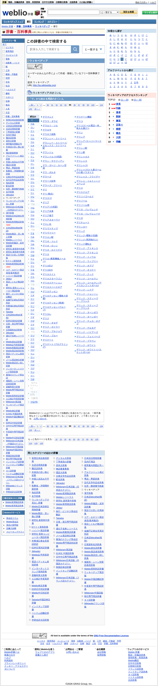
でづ (32, 336)
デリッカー (81, 227)
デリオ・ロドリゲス (52, 250)
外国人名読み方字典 (15, 162)
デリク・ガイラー (51, 327)
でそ (32, 175)
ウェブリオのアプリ (45, 652)
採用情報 (101, 655)
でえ (32, 135)
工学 (8, 70)
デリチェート (82, 222)
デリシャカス (82, 156)
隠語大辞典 (61, 472)
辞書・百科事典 (24, 26)
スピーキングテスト (15, 532)
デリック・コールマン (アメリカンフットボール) (89, 284)
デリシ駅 (80, 152)
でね (32, 208)
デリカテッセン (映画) (53, 303)
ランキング (39, 21)
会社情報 (101, 652)
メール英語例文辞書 (65, 535)
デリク (46, 318)
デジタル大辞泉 (63, 458)
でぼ (32, 361)
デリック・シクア (85, 290)
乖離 (118, 141)
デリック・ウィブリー (87, 261)
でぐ (32, 299)
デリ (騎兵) (48, 194)
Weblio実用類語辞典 (65, 493)
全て (5, 44)
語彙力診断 (11, 528)
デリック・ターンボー (87, 317)
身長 (118, 104)
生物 (8, 101)
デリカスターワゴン (52, 278)
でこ (32, 157)
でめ (32, 244)
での (32, 211)
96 (75, 105)
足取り (119, 124)
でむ (32, 241)
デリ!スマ (47, 198)
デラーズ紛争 (49, 181)
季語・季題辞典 (91, 479)
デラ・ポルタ (49, 172)
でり (32, 266)
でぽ (32, 379)
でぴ (32, 368)
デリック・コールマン (87, 278)
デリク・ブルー (50, 335)
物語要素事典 (62, 469)
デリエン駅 (48, 237)
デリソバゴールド (85, 196)
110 (30, 443)
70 (83, 439)
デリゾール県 (82, 205)
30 (65, 439)
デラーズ (47, 176)
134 (101, 105)
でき (32, 146)
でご (32, 306)
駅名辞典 (60, 479)
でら (32, 262)
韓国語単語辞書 (63, 567)
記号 (136, 82)
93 (61, 105)
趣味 (8, 93)
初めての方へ (141, 2)
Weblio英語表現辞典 (94, 551)
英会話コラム (12, 518)
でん (32, 288)
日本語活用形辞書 (93, 458)
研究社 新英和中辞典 (15, 249)
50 (74, 439)
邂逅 (118, 120)
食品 (8, 105)
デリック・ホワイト (86, 345)
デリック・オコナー (86, 270)
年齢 (118, 108)
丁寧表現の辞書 (63, 461)
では (32, 215)
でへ (32, 226)
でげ (32, 303)
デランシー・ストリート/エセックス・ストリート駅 (55, 145)
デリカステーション (52, 283)
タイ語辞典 (133, 674)
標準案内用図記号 (14, 144)
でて (32, 189)
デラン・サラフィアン (53, 161)
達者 (118, 112)
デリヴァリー (49, 233)
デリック (80, 231)
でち (32, 182)
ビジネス (10, 47)
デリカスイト (49, 274)
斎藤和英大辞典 (39, 575)
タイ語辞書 (89, 600)
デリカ (46, 254)
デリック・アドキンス (87, 252)
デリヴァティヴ (50, 228)
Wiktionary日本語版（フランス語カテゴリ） (15, 480)
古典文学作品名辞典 (65, 476)
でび (32, 350)
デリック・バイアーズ (87, 332)
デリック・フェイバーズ (88, 336)
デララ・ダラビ (50, 121)
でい (32, 127)
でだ (32, 328)
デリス (79, 188)
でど (32, 343)
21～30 (138, 99)
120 (36, 443)
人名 (8, 109)
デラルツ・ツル (50, 125)
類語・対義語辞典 (16, 2)
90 (48, 105)
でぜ (32, 321)
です (32, 168)
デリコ (79, 121)
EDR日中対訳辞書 (40, 589)
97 (79, 105)
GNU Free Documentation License (111, 635)
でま (32, 233)
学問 (8, 78)
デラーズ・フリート (52, 185)
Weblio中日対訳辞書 (15, 438)
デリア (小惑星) (50, 207)
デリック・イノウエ (86, 257)
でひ (32, 219)
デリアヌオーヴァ (51, 220)
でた (32, 179)
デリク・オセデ (50, 323)
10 (56, 439)
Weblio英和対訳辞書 (94, 569)
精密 (118, 129)
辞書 (4, 2)
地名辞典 (36, 492)
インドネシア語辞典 (138, 672)
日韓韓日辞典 (62, 2)
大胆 (118, 137)
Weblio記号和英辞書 (15, 345)
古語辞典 (73, 2)
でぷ (32, 372)
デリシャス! (82, 165)
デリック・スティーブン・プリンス (87, 306)
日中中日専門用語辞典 (67, 557)
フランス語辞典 (135, 669)
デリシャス (81, 161)
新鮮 (118, 116)
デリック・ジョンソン (87, 294)
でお (32, 138)
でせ (32, 171)
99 (88, 105)
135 (30, 109)
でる (32, 270)
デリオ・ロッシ (50, 245)
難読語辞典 (37, 468)
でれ (32, 273)
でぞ (32, 325)
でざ (32, 310)
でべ (32, 357)
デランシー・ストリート (54, 138)
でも (32, 248)
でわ (32, 281)
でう (32, 131)
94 (65, 105)
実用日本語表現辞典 (15, 120)
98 (83, 105)
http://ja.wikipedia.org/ (44, 85)
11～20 (124, 99)
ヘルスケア (11, 89)
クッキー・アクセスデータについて (16, 667)
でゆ (32, 255)
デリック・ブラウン (86, 341)
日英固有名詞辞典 (93, 544)
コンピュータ (12, 55)
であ (32, 124)
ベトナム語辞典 (135, 677)
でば (32, 346)
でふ (32, 222)
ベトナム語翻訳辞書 (15, 474)
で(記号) (34, 402)
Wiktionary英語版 (64, 549)
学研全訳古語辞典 (40, 620)
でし (32, 164)
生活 (8, 86)
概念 (118, 133)
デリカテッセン (50, 291)
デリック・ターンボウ (87, 312)
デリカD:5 (48, 270)
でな (32, 197)
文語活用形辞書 (39, 465)
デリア (46, 202)
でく (32, 149)
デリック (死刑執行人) (87, 239)
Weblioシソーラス (64, 497)
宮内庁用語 (89, 461)
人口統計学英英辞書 (15, 399)
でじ (32, 314)
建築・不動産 (12, 74)
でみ (32, 237)
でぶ (32, 354)
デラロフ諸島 (49, 134)
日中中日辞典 (48, 2)
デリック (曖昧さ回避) (87, 235)
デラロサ (47, 130)
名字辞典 (36, 496)
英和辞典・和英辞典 (138, 657)
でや (32, 252)
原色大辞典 (61, 465)
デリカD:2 (48, 265)
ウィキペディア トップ (13, 21)
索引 (29, 21)
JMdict (59, 508)
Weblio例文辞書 (39, 585)
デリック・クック (85, 274)
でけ (32, 153)
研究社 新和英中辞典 (66, 500)
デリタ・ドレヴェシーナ (88, 214)
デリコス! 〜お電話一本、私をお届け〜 (88, 126)
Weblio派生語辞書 (93, 548)
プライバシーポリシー (15, 663)
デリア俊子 (48, 215)
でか (32, 142)
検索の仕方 (9, 655)
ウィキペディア (42, 26)
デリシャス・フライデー (88, 176)
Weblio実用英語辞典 (65, 504)
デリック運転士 (84, 244)
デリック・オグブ (85, 265)
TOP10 (111, 99)
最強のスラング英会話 (67, 539)
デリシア (80, 137)
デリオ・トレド (50, 241)
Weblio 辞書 (7, 26)
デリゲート (48, 340)
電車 (8, 59)
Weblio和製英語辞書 (65, 532)
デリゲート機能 (84, 117)
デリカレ (47, 314)
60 (78, 439)
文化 (8, 82)
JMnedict (36, 551)
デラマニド (48, 117)
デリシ (79, 132)
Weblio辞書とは (11, 652)
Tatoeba (60, 518)
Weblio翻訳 (133, 660)
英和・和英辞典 (33, 2)
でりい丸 (47, 224)
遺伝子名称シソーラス (67, 528)
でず (32, 317)
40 (70, 439)
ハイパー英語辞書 (40, 530)
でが (32, 292)
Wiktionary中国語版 (93, 593)
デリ (45, 189)
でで (32, 339)
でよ (32, 259)
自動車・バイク (13, 63)
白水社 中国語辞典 (65, 553)
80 (87, 439)
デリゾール (81, 201)
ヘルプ (153, 2)
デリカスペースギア (52, 287)
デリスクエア (82, 192)
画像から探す (41, 655)
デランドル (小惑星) (52, 156)
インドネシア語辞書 (15, 462)
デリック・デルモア (86, 328)
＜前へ (32, 105)
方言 (8, 112)
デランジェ (48, 152)
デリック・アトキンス (87, 248)
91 (52, 105)
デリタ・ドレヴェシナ (87, 209)
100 (92, 105)
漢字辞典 (88, 493)
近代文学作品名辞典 (94, 482)
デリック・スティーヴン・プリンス (87, 299)
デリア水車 (48, 211)
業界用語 (10, 51)
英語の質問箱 (12, 525)
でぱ (32, 365)
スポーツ (10, 97)
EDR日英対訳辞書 (40, 547)
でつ (32, 186)
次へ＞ (37, 109)
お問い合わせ (40, 418)
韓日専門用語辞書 (93, 596)
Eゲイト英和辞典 (40, 527)
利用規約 (8, 660)
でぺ (32, 376)
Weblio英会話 (12, 522)
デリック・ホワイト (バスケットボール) (89, 350)
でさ (32, 160)
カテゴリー (52, 21)
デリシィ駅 (81, 148)
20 (61, 439)
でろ (32, 277)
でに (32, 200)
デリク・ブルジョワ (52, 331)
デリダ (79, 218)
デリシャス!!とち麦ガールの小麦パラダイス (88, 171)
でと (32, 193)
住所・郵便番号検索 (94, 486)
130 (41, 443)
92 (56, 105)
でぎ (32, 295)
